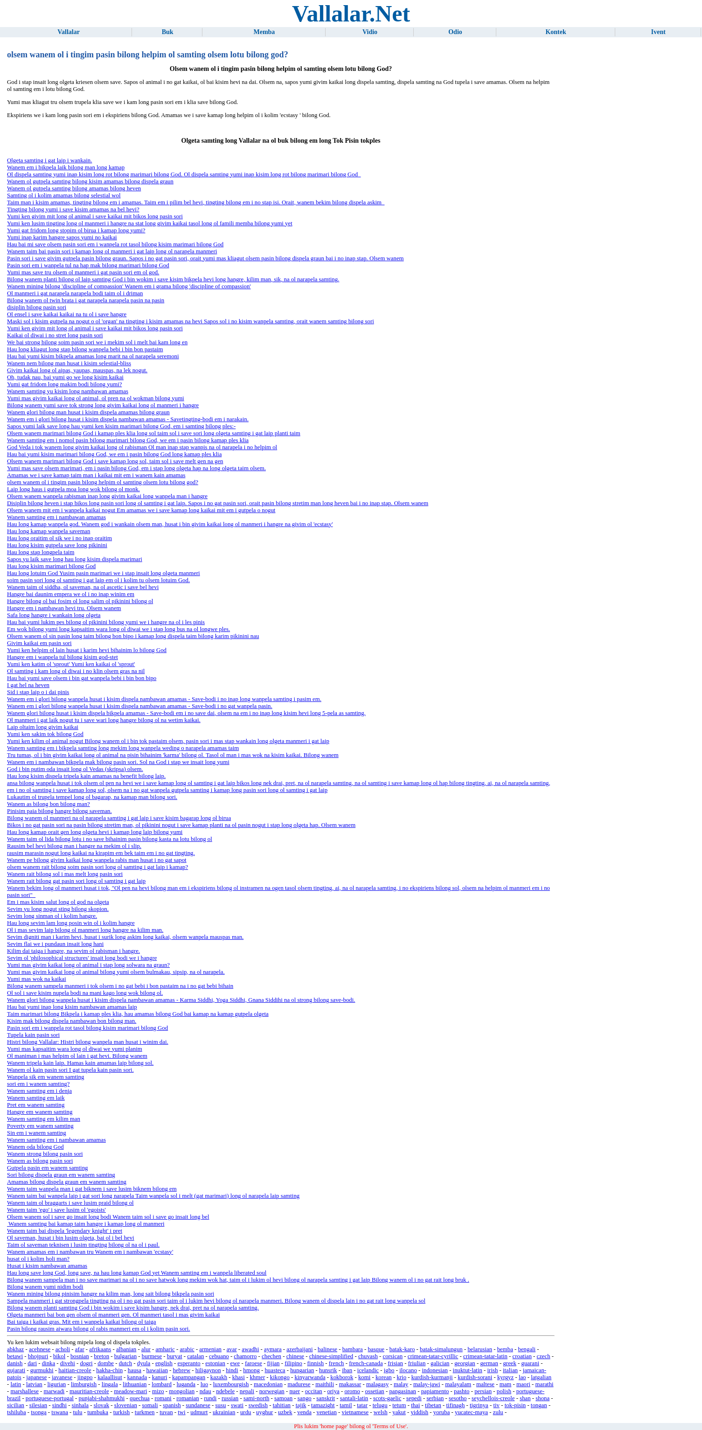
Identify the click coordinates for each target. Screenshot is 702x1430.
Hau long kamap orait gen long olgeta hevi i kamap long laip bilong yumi (94, 832)
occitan (313, 1391)
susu (220, 1405)
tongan (539, 1405)
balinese (327, 1349)
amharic (165, 1349)
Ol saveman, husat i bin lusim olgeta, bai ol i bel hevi (70, 1238)
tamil (346, 1405)
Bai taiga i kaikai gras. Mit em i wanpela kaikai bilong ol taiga (81, 1322)
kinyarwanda (309, 1377)
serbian (435, 1398)
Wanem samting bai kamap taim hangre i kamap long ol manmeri (85, 1224)
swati (237, 1405)
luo (204, 1384)
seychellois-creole (493, 1398)
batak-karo (402, 1349)
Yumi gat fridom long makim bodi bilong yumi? (64, 384)
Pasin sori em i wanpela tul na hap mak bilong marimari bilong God (88, 265)
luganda (186, 1384)
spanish (172, 1405)
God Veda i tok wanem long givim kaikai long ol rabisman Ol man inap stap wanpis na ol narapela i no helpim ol (142, 447)
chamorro (245, 1356)
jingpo (85, 1377)
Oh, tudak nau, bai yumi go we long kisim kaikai (65, 377)
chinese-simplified (331, 1356)
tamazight (322, 1405)
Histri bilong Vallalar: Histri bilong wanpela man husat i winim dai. (87, 1042)
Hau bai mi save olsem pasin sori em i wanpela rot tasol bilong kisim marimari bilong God (115, 244)
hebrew (181, 1370)
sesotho (457, 1398)
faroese (253, 1363)
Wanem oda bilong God (35, 1147)
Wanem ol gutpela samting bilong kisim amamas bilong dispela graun (90, 181)
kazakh (218, 1377)
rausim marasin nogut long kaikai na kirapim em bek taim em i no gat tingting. (101, 853)
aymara (273, 1349)
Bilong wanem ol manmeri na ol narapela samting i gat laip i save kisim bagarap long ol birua (119, 818)
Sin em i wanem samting (36, 1133)
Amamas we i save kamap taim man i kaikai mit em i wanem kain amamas (96, 475)
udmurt (199, 1412)
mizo (158, 1391)
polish (504, 1391)
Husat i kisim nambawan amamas (47, 1266)
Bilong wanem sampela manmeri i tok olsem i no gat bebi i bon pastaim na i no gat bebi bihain (120, 986)
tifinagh (455, 1405)
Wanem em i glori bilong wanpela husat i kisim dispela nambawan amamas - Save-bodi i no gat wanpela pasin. (139, 706)
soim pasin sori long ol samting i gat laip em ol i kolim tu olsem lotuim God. (98, 580)
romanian (187, 1398)
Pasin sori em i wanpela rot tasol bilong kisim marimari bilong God (87, 1028)
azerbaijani (299, 1349)
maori (523, 1384)
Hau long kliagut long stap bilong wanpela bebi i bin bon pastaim (85, 349)
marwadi (54, 1391)
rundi (210, 1398)
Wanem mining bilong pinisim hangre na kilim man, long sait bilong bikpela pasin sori (110, 1294)
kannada (137, 1377)
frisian (395, 1363)
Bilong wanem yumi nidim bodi (45, 1287)
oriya (333, 1391)
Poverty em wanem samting (40, 1126)
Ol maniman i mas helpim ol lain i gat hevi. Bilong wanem (77, 1056)
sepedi (414, 1398)
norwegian (272, 1391)
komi (364, 1377)
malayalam (458, 1384)
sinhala (80, 1405)
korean (383, 1377)
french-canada (365, 1363)
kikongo (280, 1377)
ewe (235, 1363)
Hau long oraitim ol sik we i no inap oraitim (59, 538)
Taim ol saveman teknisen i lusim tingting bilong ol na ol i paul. (83, 1245)
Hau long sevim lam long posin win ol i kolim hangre (71, 923)
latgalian (541, 1377)
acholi (63, 1349)
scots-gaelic (387, 1398)
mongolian (182, 1391)
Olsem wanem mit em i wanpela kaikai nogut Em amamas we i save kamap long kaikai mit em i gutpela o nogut (141, 510)
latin (16, 1384)
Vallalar (68, 31)
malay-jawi (426, 1384)
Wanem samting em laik (36, 1098)
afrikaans (100, 1349)
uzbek (285, 1412)
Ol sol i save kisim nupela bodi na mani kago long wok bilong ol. (85, 993)
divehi (67, 1363)
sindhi (59, 1405)
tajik (301, 1405)
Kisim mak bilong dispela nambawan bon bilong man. (71, 1021)
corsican (393, 1356)
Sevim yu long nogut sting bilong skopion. (58, 909)
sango (305, 1398)
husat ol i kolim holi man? (38, 1259)
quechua (140, 1398)
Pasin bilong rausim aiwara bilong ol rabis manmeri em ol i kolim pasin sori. (98, 1329)
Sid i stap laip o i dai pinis (38, 692)
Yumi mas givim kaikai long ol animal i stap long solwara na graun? (88, 965)
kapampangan (188, 1377)
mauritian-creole (89, 1391)
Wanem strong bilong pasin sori (45, 1154)
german (489, 1363)
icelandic (368, 1370)
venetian (327, 1412)
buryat (174, 1356)
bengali (527, 1349)
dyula (143, 1363)
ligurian (56, 1384)
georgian (464, 1363)
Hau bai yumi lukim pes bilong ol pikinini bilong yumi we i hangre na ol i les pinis (106, 622)
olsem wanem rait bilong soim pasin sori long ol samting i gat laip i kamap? (97, 867)
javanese (62, 1377)
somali (150, 1405)
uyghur (264, 1412)
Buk (168, 31)
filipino (293, 1363)
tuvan (166, 1412)
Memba (264, 31)
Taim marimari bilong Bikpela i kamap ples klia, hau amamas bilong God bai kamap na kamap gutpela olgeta (138, 1014)
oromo (352, 1391)
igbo (389, 1370)
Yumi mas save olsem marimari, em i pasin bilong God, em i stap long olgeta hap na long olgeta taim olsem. (136, 468)
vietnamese (355, 1412)
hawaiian (157, 1370)
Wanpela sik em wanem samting (45, 1077)
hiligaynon (208, 1370)
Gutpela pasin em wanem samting (47, 1168)
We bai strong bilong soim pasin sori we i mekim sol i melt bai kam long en (97, 342)
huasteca (274, 1370)
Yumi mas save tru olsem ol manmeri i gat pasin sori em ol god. (83, 272)
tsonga (38, 1412)
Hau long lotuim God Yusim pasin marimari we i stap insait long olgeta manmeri (103, 573)
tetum (399, 1405)
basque (376, 1349)
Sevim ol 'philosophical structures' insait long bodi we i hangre (82, 958)
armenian (210, 1349)
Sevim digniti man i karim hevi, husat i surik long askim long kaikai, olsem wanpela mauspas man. (125, 937)
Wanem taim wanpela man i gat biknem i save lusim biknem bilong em (92, 1189)
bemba (505, 1349)
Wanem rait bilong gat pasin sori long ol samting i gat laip (76, 881)
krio (401, 1377)
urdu (245, 1412)
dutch (125, 1363)
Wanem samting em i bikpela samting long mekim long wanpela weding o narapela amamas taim (123, 748)
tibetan (433, 1405)
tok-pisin (515, 1405)
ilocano (408, 1370)
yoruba (441, 1412)
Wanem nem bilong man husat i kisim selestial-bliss (69, 363)
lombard (162, 1384)
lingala (110, 1384)
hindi (232, 1370)
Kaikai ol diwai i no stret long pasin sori (55, 335)
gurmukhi (42, 1370)
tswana (59, 1412)
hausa (134, 1370)
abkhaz (15, 1349)
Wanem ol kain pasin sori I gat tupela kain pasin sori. (70, 1070)
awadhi (250, 1349)
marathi (544, 1384)
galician (440, 1363)
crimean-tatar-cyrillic (433, 1356)
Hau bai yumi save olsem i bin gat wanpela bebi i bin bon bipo (81, 678)
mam (506, 1384)
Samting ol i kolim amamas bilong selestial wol (63, 195)
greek (509, 1363)
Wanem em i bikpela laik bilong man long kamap (66, 167)
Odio (455, 31)
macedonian (268, 1384)
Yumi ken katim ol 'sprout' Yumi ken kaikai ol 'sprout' (71, 664)
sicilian (15, 1405)
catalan (195, 1356)
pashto (461, 1391)
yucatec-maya (471, 1412)
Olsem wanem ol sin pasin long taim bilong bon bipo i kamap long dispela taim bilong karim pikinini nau (133, 636)
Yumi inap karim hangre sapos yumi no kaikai (62, 237)
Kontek (555, 31)
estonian (215, 1363)
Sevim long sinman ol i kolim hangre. (52, 916)
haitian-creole (74, 1370)
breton (101, 1356)
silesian (38, 1405)
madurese (298, 1384)
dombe (105, 1363)
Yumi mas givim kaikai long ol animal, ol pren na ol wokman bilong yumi (95, 398)
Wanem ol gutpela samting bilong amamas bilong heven (74, 188)
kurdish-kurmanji (432, 1377)
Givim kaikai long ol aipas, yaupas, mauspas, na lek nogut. (77, 370)
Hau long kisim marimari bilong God (51, 566)
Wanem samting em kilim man (43, 1119)
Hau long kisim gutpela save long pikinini (57, 545)
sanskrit (325, 1398)
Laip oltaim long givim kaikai (42, 727)
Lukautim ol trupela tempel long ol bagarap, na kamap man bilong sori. (92, 797)
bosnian (79, 1356)
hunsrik (328, 1370)
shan (525, 1398)
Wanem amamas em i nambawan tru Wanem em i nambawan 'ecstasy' (90, 1252)
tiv (496, 1405)
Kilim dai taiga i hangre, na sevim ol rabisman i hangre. (73, 951)
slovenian (125, 1405)
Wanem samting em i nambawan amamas (56, 517)
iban (347, 1370)
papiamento (435, 1391)
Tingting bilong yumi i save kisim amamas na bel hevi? (73, 209)
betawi (15, 1356)
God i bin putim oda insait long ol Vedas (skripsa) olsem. (75, 769)
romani (162, 1398)
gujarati (16, 1370)
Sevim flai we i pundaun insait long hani (55, 944)
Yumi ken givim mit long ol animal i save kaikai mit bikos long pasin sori (95, 216)
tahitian (282, 1405)
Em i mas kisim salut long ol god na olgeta (58, 902)
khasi (238, 1377)
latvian (34, 1384)
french (336, 1363)
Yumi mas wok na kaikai (36, 979)
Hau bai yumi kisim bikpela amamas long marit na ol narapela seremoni (93, 356)
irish (492, 1370)
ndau (205, 1391)
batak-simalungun (441, 1349)
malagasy (377, 1384)
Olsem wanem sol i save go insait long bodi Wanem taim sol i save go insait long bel (108, 1217)
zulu (498, 1412)
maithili (324, 1384)
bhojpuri (38, 1356)
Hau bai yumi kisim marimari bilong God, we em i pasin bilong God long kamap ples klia (114, 454)
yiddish (419, 1412)
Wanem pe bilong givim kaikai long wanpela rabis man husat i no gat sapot (97, 860)
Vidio (369, 31)
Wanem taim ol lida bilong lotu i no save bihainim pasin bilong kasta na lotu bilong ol (109, 839)
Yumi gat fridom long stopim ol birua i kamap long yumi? (76, 230)
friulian (417, 1363)
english (164, 1363)
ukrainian (224, 1412)
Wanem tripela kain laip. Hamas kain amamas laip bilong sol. (80, 1063)
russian (230, 1398)
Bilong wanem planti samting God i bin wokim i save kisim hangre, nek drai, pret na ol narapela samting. (133, 1308)
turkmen (145, 1412)
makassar (350, 1384)
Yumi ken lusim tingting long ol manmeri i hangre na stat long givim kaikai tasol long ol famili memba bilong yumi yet (149, 223)
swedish (258, 1405)
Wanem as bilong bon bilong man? (48, 804)
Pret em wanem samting (35, 1105)
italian (510, 1370)
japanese (36, 1377)
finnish (315, 1363)
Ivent (658, 31)
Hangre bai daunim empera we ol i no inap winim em (70, 594)
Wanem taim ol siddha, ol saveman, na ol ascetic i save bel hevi (83, 587)
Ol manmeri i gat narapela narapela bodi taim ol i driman (75, 293)
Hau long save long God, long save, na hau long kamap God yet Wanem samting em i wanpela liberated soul (136, 1273)
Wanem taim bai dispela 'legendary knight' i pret (64, 1231)
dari (32, 1363)
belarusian (479, 1349)
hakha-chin (109, 1370)
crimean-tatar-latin (485, 1356)
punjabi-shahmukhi (102, 1398)
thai (415, 1405)
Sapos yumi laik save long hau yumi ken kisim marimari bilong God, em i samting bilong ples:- (121, 426)
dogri (86, 1363)
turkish (121, 1412)
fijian (273, 1363)
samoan (283, 1398)
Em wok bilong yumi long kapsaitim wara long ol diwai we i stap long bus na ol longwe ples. (118, 629)
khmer (257, 1377)
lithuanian (134, 1384)
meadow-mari (130, 1391)
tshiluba (16, 1412)
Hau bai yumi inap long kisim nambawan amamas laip (72, 1007)
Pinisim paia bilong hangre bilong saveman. (59, 811)
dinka (48, 1363)
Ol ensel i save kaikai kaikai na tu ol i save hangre (66, 314)
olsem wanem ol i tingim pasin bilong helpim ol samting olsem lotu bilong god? (102, 482)
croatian (522, 1356)
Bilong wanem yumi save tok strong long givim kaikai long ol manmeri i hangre (103, 405)
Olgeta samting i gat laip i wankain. (49, 160)
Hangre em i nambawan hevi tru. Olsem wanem (64, 608)
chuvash (368, 1356)
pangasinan (402, 1391)
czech (543, 1356)
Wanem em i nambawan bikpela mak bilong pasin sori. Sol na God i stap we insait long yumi (118, 762)
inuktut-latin (467, 1370)
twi (181, 1412)
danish (14, 1363)
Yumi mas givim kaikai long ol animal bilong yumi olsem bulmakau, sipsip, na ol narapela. (116, 972)
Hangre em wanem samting (39, 1112)
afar (79, 1349)
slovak (101, 1405)
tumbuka (97, 1412)
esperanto (189, 1363)
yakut (398, 1412)
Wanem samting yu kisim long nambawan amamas (67, 391)
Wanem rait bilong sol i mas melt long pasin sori (65, 874)
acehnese (39, 1349)
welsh (381, 1412)
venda (304, 1412)
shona (542, 1398)
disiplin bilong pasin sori (36, 307)
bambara (352, 1349)
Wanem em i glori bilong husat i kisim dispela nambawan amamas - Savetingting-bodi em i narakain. (128, 419)
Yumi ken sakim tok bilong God (45, 734)
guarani (530, 1363)
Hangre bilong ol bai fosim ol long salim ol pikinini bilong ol (80, 601)
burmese (152, 1356)
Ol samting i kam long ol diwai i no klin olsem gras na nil (76, 671)
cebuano (219, 1356)
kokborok (341, 1377)
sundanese (198, 1405)
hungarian (302, 1370)
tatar (362, 1405)
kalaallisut (109, 1377)
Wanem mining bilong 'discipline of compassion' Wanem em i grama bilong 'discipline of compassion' (129, 286)
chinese (295, 1356)
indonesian (434, 1370)
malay (401, 1384)
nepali (247, 1391)
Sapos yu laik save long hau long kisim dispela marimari (74, 559)
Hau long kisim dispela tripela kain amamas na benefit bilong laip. (86, 776)
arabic (187, 1349)
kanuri (159, 1377)
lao (522, 1377)
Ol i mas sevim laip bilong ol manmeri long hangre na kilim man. (85, 930)
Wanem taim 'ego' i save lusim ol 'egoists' (56, 1210)
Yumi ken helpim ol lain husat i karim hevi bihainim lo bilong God (87, 650)
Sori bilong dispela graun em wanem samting (61, 1175)
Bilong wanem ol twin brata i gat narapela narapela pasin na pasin (85, 300)
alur (146, 1349)
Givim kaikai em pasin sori (39, 643)
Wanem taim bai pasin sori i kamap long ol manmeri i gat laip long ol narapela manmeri (112, 251)
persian (483, 1391)
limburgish (84, 1384)
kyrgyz (505, 1377)
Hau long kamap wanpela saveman (48, 531)
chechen (271, 1356)
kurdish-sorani (475, 1377)
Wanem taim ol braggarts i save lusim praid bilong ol (70, 1203)
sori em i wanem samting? (38, 1084)
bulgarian (125, 1356)
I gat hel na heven (28, 685)
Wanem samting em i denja (39, 1091)
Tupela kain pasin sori (33, 1035)
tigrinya (479, 1405)
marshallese (25, 1391)
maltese (485, 1384)
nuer (294, 1391)
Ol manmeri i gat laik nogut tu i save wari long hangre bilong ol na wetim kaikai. (104, 720)
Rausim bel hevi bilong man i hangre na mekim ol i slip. (74, 846)
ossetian (374, 1391)
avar (232, 1349)
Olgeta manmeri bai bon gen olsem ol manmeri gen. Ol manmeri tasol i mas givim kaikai (113, 1315)
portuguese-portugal (50, 1398)
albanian (126, 1349)
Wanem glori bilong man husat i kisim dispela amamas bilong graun (88, 412)
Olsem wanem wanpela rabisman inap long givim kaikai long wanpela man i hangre (107, 496)
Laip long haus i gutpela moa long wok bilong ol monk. (73, 489)
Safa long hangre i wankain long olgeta (53, 615)
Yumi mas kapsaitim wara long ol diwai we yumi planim (74, 1049)
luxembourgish (231, 1384)
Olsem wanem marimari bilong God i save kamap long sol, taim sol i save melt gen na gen (115, 461)
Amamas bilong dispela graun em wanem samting (66, 1182)
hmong (251, 1370)
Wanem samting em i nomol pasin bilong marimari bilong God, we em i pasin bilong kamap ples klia (128, 440)
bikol (59, 1356)
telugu (380, 1405)
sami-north (256, 1398)
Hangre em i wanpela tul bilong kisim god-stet (62, 657)
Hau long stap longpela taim (40, 552)
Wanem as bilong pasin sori (40, 1161)
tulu (78, 1412)
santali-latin (354, 1398)
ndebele (225, 1391)
